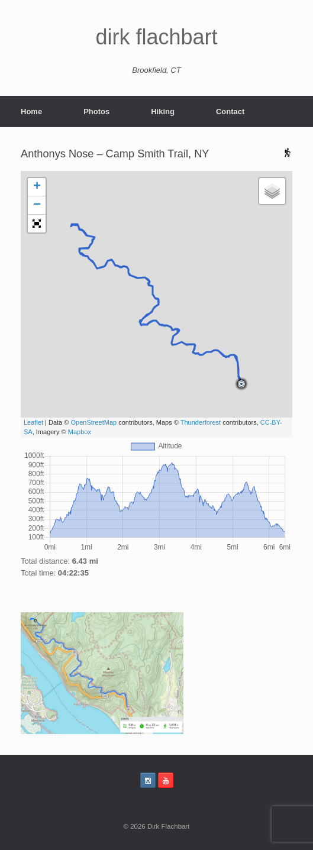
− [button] (37, 205)
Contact (230, 111)
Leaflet (33, 422)
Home (31, 111)
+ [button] (37, 187)
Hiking (163, 111)
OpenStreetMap (93, 422)
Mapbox (79, 431)
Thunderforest (200, 422)
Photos (96, 111)
